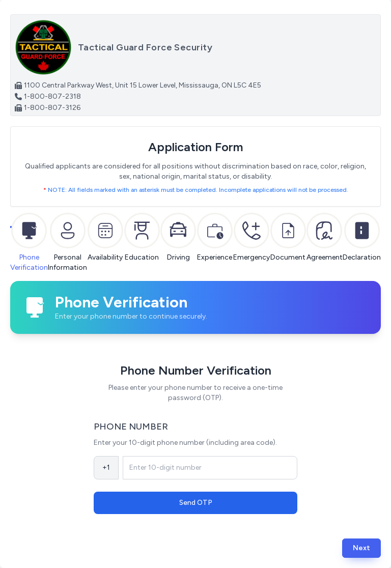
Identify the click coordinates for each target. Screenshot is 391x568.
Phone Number (131, 426)
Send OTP (195, 502)
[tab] (29, 230)
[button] (361, 548)
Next (361, 548)
